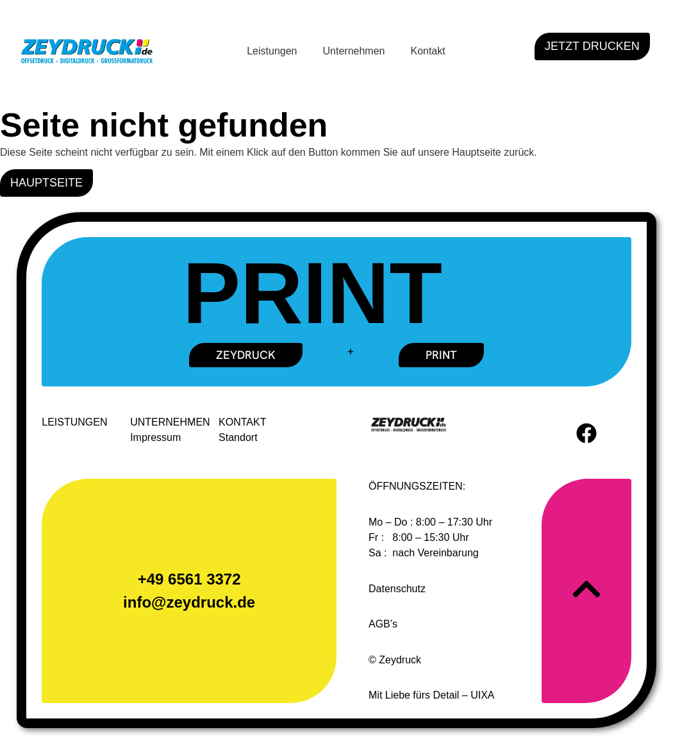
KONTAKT (243, 422)
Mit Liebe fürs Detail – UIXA (432, 695)
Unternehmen (354, 51)
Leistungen (272, 51)
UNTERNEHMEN (170, 422)
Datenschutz (397, 589)
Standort (238, 438)
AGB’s (383, 624)
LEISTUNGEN (75, 422)
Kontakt (427, 51)
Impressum (156, 438)
